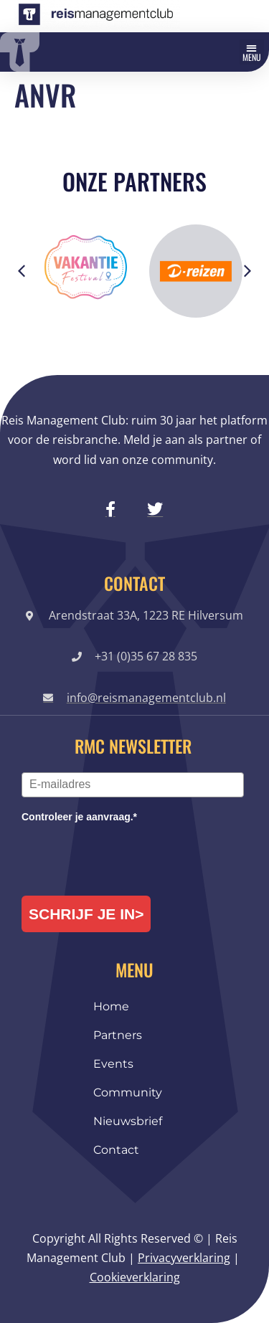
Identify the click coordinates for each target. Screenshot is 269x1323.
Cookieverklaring (135, 1277)
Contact (116, 1150)
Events (113, 1064)
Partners (117, 1035)
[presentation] (131, 853)
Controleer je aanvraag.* (79, 817)
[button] (252, 52)
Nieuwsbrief (127, 1121)
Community (127, 1092)
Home (111, 1006)
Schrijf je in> (86, 914)
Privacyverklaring (184, 1258)
